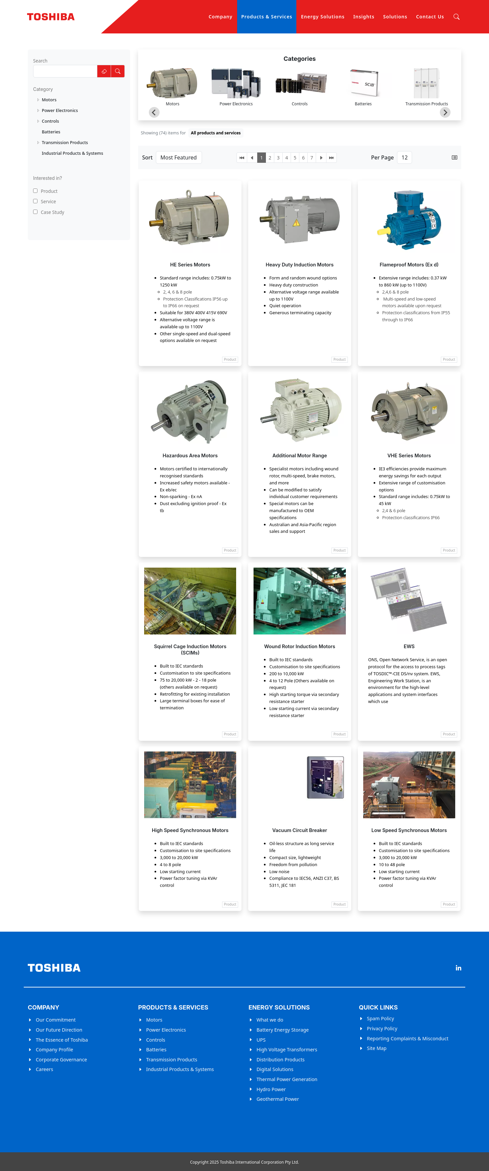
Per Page (382, 157)
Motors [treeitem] (49, 100)
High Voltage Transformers (287, 1049)
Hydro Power (271, 1089)
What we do (270, 1020)
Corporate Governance (61, 1059)
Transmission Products (171, 1059)
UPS (261, 1040)
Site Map (377, 1048)
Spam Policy (380, 1018)
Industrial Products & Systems (180, 1069)
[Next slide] (445, 112)
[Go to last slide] (154, 112)
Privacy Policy (382, 1028)
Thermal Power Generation (287, 1079)
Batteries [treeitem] (51, 132)
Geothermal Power (278, 1099)
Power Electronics (166, 1030)
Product (45, 191)
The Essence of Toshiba (62, 1040)
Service (44, 201)
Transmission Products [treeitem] (65, 142)
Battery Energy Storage (283, 1030)
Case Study (48, 212)
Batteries (156, 1049)
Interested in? (47, 178)
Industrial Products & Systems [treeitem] (72, 153)
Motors (154, 1020)
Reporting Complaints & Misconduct (408, 1038)
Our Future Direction (59, 1030)
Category (43, 89)
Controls (155, 1040)
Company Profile (54, 1049)
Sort (147, 157)
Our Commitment (56, 1020)
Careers (44, 1069)
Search (40, 60)
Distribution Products (281, 1059)
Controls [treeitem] (50, 121)
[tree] (79, 126)
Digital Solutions (275, 1069)
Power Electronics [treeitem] (60, 110)
